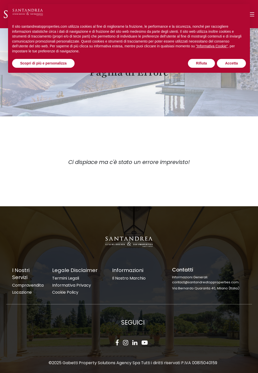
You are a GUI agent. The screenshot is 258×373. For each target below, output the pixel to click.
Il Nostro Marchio (129, 278)
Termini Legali (65, 278)
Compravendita (28, 285)
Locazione (22, 292)
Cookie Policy (65, 292)
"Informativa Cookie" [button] (212, 46)
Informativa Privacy (71, 285)
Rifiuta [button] (201, 63)
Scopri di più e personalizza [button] (43, 63)
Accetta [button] (231, 63)
